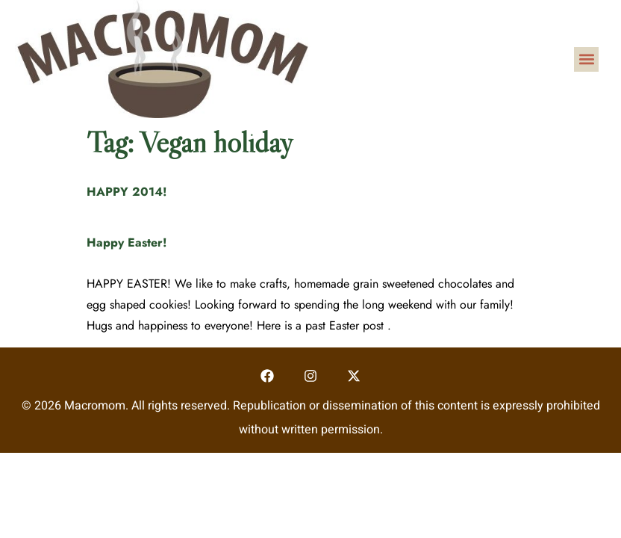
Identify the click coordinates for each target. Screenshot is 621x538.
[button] (586, 59)
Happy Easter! (127, 242)
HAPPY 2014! (127, 191)
